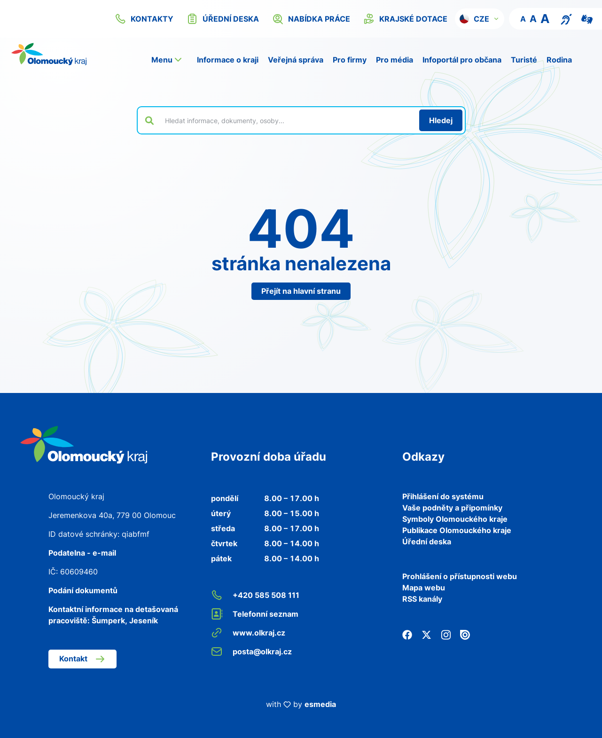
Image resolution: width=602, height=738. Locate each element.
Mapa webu (423, 587)
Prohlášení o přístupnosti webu (459, 576)
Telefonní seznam (254, 614)
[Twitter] (426, 633)
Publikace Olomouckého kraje (456, 530)
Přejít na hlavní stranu (301, 291)
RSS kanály (422, 599)
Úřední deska (426, 541)
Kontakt (82, 659)
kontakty (144, 18)
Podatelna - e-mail (82, 552)
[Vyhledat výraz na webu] (286, 120)
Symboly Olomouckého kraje (455, 519)
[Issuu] (465, 633)
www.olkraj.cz (248, 632)
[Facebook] (407, 633)
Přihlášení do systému (443, 496)
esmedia (320, 704)
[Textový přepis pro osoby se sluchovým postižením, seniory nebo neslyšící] (566, 18)
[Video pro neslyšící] (587, 18)
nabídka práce (311, 18)
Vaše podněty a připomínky (452, 507)
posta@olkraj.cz (251, 651)
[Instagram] (446, 633)
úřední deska (223, 18)
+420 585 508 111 (255, 595)
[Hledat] (440, 120)
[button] (479, 18)
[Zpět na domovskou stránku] (48, 54)
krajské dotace (405, 18)
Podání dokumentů (82, 590)
